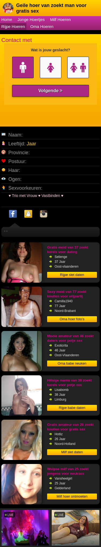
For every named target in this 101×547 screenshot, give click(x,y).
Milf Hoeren (60, 19)
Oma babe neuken (72, 363)
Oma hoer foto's (72, 319)
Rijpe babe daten (72, 408)
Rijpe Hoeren (13, 26)
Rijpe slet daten (72, 275)
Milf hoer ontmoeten (72, 496)
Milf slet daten (72, 452)
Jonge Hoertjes (31, 19)
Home (6, 19)
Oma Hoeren (42, 26)
